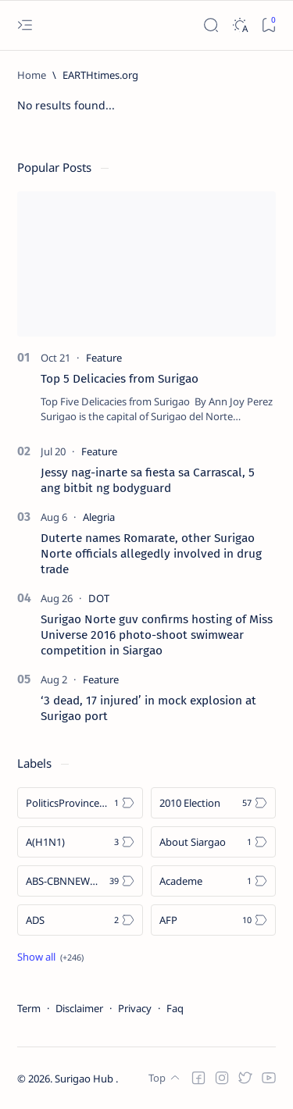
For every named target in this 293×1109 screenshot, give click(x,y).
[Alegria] (99, 517)
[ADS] (80, 920)
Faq (175, 1008)
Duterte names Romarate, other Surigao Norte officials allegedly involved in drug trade (151, 553)
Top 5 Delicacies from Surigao (119, 379)
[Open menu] (24, 25)
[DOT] (98, 598)
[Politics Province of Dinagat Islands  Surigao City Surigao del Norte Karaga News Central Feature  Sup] (80, 802)
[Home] (31, 75)
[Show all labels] (50, 956)
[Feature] (104, 358)
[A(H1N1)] (80, 842)
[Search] (210, 25)
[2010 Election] (214, 802)
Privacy (135, 1008)
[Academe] (214, 881)
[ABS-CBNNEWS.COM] (80, 881)
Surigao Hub (85, 1079)
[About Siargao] (214, 842)
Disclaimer (79, 1008)
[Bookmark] (268, 25)
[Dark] (239, 25)
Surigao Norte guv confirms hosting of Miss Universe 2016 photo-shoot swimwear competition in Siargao (157, 635)
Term (29, 1008)
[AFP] (214, 920)
